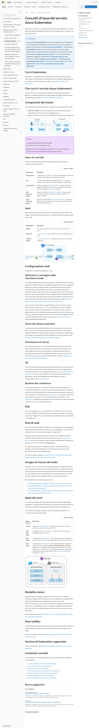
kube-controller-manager (54, 192)
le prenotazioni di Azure (64, 317)
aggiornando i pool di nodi (45, 54)
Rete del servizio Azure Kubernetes (38, 668)
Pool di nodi (82, 28)
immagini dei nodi (43, 379)
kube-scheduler (54, 185)
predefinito (45, 526)
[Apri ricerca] (91, 2)
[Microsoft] (3, 2)
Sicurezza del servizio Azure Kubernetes (39, 666)
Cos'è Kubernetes (83, 16)
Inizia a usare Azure (91, 7)
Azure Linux (47, 307)
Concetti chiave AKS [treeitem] (10, 41)
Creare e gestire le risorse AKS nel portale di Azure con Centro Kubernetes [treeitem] (13, 64)
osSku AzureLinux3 (56, 56)
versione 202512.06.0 (55, 47)
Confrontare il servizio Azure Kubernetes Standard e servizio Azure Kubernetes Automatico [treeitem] (13, 49)
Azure (32, 12)
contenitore (53, 394)
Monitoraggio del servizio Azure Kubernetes (41, 675)
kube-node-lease (46, 531)
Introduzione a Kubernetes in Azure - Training (37, 693)
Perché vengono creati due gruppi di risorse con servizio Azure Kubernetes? (50, 483)
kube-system (45, 543)
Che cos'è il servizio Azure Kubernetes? (51, 97)
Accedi (95, 2)
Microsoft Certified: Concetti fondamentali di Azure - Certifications (42, 702)
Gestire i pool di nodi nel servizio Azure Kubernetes (40, 457)
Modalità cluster (83, 35)
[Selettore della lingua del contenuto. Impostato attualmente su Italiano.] (5, 725)
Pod (80, 26)
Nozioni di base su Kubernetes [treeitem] (12, 35)
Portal (81, 7)
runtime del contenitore (44, 239)
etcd (62, 180)
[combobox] (11, 14)
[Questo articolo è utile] (79, 46)
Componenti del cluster (85, 22)
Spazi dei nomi (82, 33)
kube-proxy (41, 234)
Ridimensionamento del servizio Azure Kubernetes (42, 673)
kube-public (45, 538)
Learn (26, 12)
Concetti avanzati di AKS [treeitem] (11, 44)
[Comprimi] (20, 11)
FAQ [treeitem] (4, 119)
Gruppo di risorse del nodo (86, 30)
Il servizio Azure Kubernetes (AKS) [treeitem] (12, 18)
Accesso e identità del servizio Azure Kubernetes (42, 664)
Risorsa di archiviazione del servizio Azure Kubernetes (43, 671)
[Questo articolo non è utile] (81, 46)
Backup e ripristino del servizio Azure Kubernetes (42, 678)
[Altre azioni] (72, 12)
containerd (28, 399)
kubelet (40, 229)
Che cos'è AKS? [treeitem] (7, 21)
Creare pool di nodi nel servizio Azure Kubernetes (56, 455)
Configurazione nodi (84, 24)
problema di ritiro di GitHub (48, 59)
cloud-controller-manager (57, 199)
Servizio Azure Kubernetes (43, 12)
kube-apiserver (47, 175)
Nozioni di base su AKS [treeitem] (10, 38)
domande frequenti (63, 551)
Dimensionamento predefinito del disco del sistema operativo (43, 337)
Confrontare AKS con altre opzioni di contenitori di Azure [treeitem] (12, 26)
